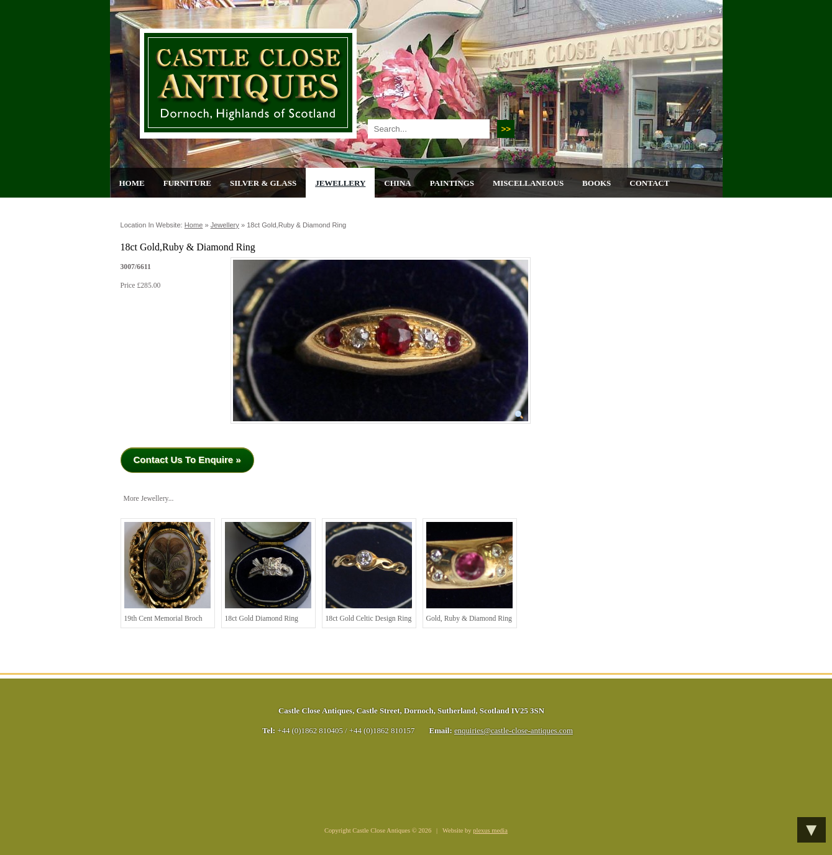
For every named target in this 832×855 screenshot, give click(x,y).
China (397, 183)
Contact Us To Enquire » (187, 459)
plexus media (490, 830)
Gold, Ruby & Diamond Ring (469, 572)
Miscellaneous (528, 183)
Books (596, 183)
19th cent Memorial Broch (167, 572)
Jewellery (340, 183)
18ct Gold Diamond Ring (268, 572)
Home (132, 183)
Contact (649, 183)
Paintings (452, 183)
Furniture (187, 183)
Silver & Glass (263, 183)
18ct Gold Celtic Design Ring (369, 572)
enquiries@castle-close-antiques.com (513, 730)
